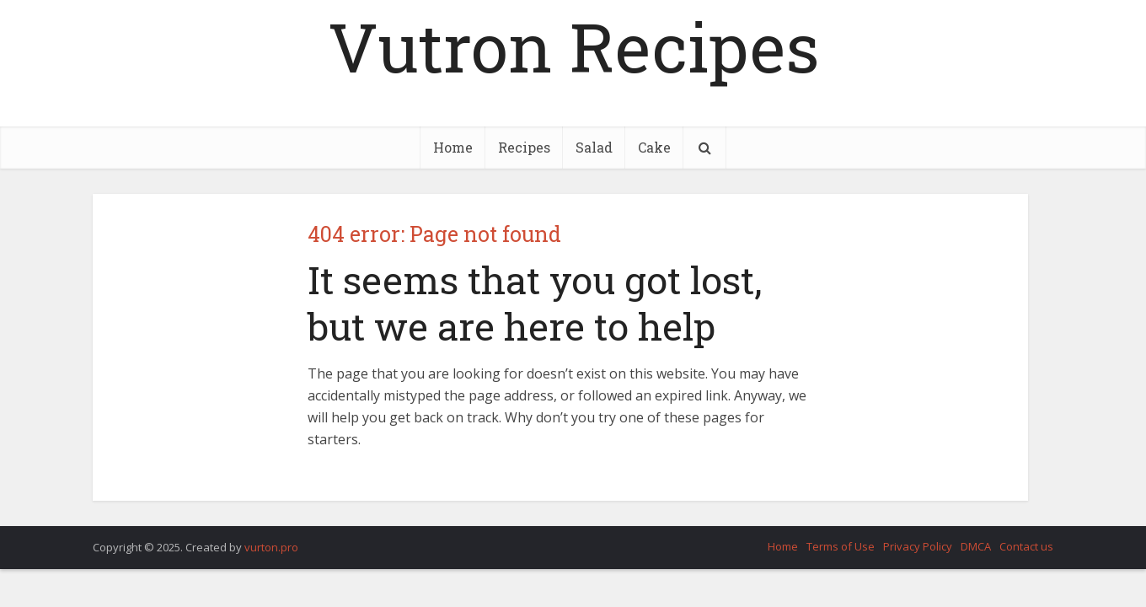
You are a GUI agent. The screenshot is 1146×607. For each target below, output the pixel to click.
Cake (654, 147)
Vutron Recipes (573, 46)
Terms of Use (840, 546)
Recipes (524, 147)
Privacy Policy (917, 546)
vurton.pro (271, 547)
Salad (594, 147)
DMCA (976, 546)
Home (453, 147)
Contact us (1026, 546)
